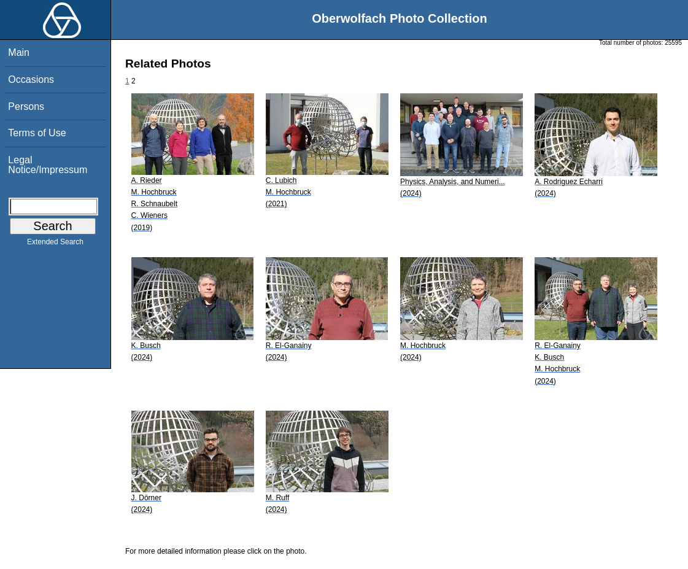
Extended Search (55, 244)
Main (18, 52)
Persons (26, 106)
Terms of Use (37, 133)
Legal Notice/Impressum (47, 165)
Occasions (31, 79)
